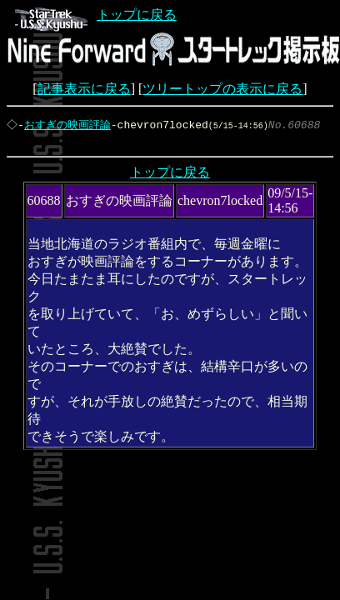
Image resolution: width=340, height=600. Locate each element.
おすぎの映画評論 (69, 125)
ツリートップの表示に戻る (222, 89)
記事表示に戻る (84, 89)
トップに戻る (96, 15)
